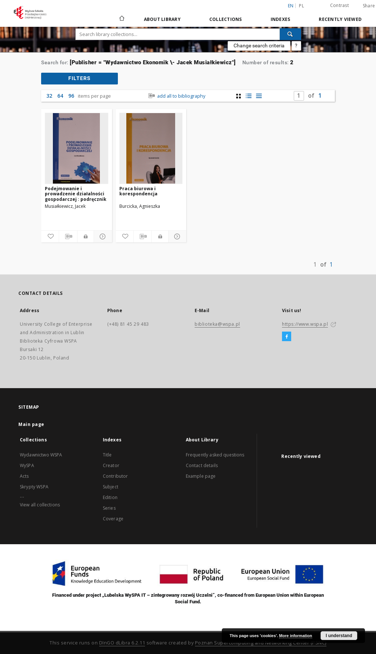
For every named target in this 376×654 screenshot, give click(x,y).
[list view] (259, 96)
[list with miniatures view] (248, 96)
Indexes (280, 19)
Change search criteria (259, 45)
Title (107, 455)
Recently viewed (340, 19)
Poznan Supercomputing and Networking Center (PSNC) (260, 643)
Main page (31, 424)
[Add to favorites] (50, 236)
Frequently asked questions (215, 455)
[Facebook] (286, 336)
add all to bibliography (176, 96)
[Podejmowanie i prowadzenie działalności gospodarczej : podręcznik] (76, 148)
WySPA (27, 465)
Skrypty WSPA (34, 487)
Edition (110, 497)
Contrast (339, 5)
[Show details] (102, 236)
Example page (201, 476)
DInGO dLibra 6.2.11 (122, 643)
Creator (111, 465)
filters (79, 78)
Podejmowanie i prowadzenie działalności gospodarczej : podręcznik (75, 193)
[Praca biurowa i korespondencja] (151, 148)
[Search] (290, 34)
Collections (225, 19)
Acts (24, 476)
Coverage (113, 519)
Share (369, 6)
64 (60, 95)
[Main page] (121, 19)
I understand (339, 635)
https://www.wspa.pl (305, 324)
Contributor (115, 476)
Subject (110, 487)
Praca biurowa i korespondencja (138, 191)
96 (71, 95)
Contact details (202, 465)
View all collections (40, 505)
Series (109, 508)
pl (301, 5)
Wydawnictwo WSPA (41, 455)
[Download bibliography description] (68, 236)
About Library (162, 19)
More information (295, 635)
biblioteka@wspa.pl (217, 324)
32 (49, 95)
